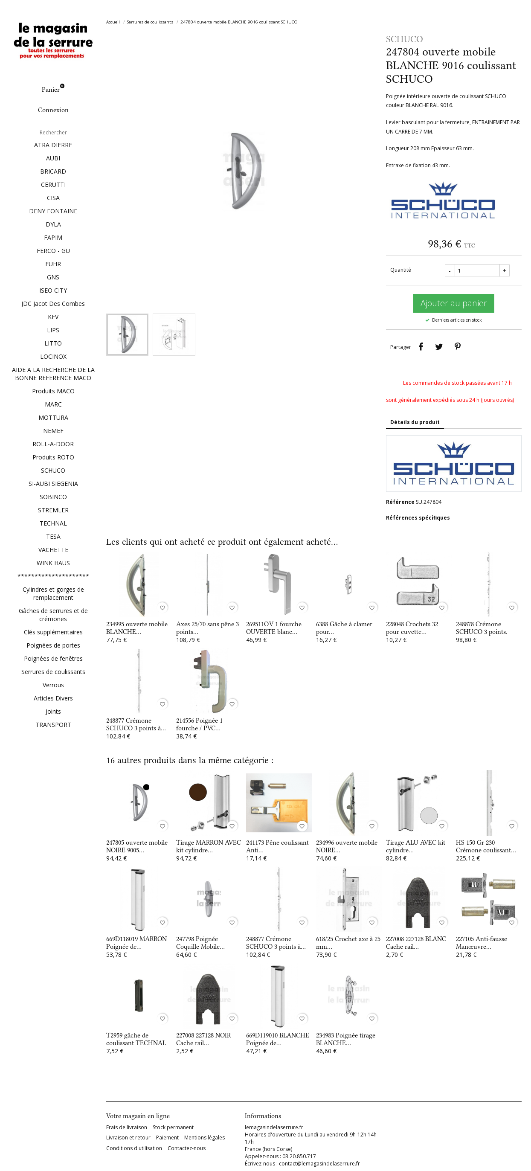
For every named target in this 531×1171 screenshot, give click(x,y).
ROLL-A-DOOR (53, 444)
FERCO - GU (53, 251)
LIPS (53, 330)
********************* (53, 576)
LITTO (53, 343)
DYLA (53, 224)
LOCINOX (53, 356)
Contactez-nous (187, 1148)
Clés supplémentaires (53, 632)
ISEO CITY (53, 290)
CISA (53, 198)
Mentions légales (204, 1137)
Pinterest (457, 346)
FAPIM (53, 237)
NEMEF (53, 431)
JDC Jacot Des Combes (53, 303)
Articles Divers (53, 698)
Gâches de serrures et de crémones (53, 615)
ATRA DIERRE (53, 145)
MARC (53, 404)
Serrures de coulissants (53, 672)
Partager (420, 346)
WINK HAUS (53, 563)
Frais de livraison (126, 1127)
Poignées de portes (53, 645)
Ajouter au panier (454, 303)
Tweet (439, 346)
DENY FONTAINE (53, 211)
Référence (400, 502)
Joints (53, 711)
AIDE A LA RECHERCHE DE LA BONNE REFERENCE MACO (53, 374)
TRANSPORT (53, 725)
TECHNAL (53, 523)
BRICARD (53, 171)
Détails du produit (415, 422)
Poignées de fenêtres (53, 658)
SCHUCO (53, 470)
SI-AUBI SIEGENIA (53, 483)
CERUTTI (53, 184)
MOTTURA (53, 417)
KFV (53, 317)
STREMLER (53, 510)
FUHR (53, 264)
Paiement (167, 1137)
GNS (53, 277)
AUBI (53, 158)
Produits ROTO (53, 457)
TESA (53, 536)
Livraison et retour (128, 1137)
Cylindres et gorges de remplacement (53, 593)
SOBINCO (53, 497)
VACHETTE (53, 550)
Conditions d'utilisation (134, 1148)
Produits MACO (53, 391)
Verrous (53, 685)
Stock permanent (173, 1127)
